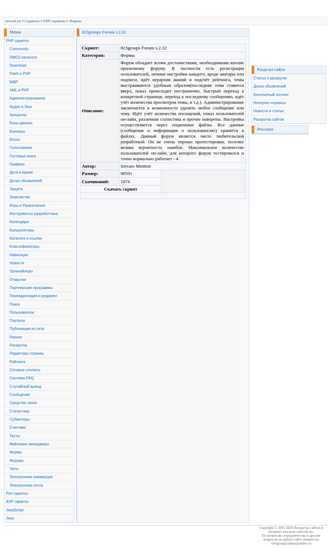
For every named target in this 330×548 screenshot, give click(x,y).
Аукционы (18, 115)
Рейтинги (17, 362)
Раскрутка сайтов (268, 119)
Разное (16, 337)
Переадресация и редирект (33, 296)
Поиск (15, 304)
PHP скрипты (17, 40)
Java (10, 518)
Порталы (17, 320)
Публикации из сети (27, 328)
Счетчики (18, 427)
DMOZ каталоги (23, 57)
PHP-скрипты (54, 21)
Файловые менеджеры (29, 444)
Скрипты (31, 21)
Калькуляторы (22, 230)
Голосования (21, 147)
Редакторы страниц (27, 353)
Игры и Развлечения (27, 205)
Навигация (19, 255)
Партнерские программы (31, 287)
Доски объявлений (26, 181)
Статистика (19, 411)
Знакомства (20, 197)
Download (18, 65)
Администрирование (27, 98)
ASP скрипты (17, 501)
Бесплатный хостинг (271, 94)
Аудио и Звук (21, 106)
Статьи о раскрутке (270, 78)
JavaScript (15, 510)
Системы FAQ (22, 378)
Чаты (14, 468)
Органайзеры (21, 271)
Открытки (18, 279)
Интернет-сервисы (269, 103)
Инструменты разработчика (34, 213)
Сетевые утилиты (25, 370)
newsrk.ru (13, 21)
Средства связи (23, 403)
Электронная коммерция (31, 477)
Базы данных (21, 123)
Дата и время (21, 172)
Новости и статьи (268, 111)
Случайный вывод (25, 386)
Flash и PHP (20, 73)
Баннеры (17, 131)
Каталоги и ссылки (26, 238)
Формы (75, 21)
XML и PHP (19, 90)
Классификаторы (24, 246)
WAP (14, 82)
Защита (16, 189)
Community (19, 49)
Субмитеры (20, 419)
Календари (19, 221)
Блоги (15, 139)
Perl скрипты (17, 493)
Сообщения (20, 394)
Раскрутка (18, 345)
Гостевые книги (23, 156)
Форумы (17, 460)
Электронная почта (26, 485)
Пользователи (22, 312)
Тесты (15, 436)
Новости (17, 263)
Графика (17, 164)
